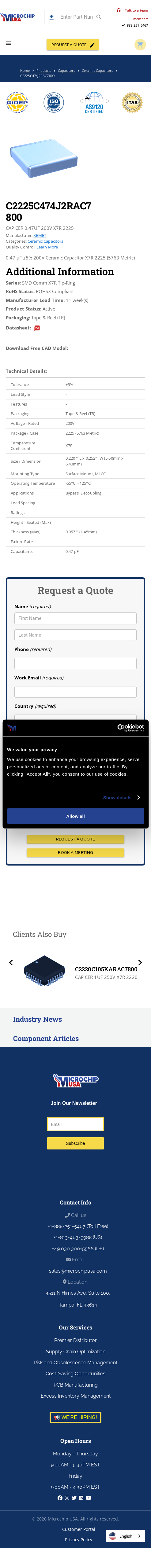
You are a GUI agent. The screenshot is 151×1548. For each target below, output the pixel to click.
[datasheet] (37, 328)
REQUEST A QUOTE (73, 44)
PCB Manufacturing (76, 1385)
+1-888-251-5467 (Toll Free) (78, 1226)
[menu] (8, 43)
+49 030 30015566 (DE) (78, 1249)
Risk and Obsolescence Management (75, 1363)
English (120, 1536)
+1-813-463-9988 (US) (78, 1237)
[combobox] (125, 1536)
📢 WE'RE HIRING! (75, 1417)
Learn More (47, 247)
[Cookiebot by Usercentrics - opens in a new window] (117, 728)
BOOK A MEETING (76, 852)
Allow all (75, 815)
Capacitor (74, 258)
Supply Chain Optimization (75, 1352)
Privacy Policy (78, 1539)
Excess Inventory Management (76, 1396)
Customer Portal (78, 1529)
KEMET (39, 235)
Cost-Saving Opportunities (75, 1374)
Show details (117, 797)
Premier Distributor (75, 1340)
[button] (51, 17)
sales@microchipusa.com (78, 1271)
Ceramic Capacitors (45, 241)
